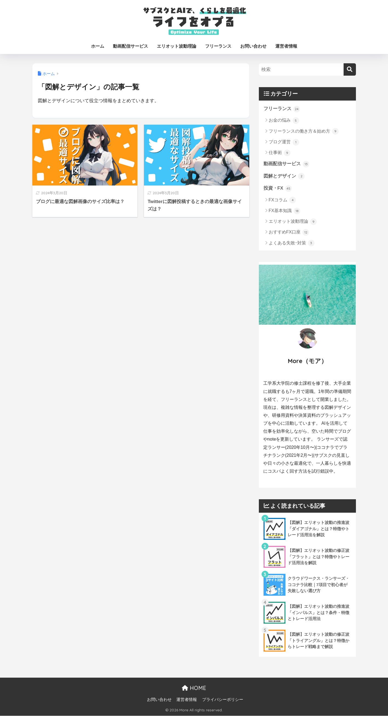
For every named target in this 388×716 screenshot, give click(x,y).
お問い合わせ (253, 46)
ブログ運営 (284, 142)
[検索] (350, 69)
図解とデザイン (284, 176)
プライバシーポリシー (222, 700)
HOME (194, 688)
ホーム (97, 46)
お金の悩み (284, 120)
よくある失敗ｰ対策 (292, 243)
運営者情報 (286, 46)
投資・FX (278, 189)
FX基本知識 (285, 211)
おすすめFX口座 (289, 232)
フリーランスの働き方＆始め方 (304, 131)
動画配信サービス (130, 46)
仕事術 (279, 153)
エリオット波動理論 (176, 46)
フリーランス (218, 46)
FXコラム (282, 200)
